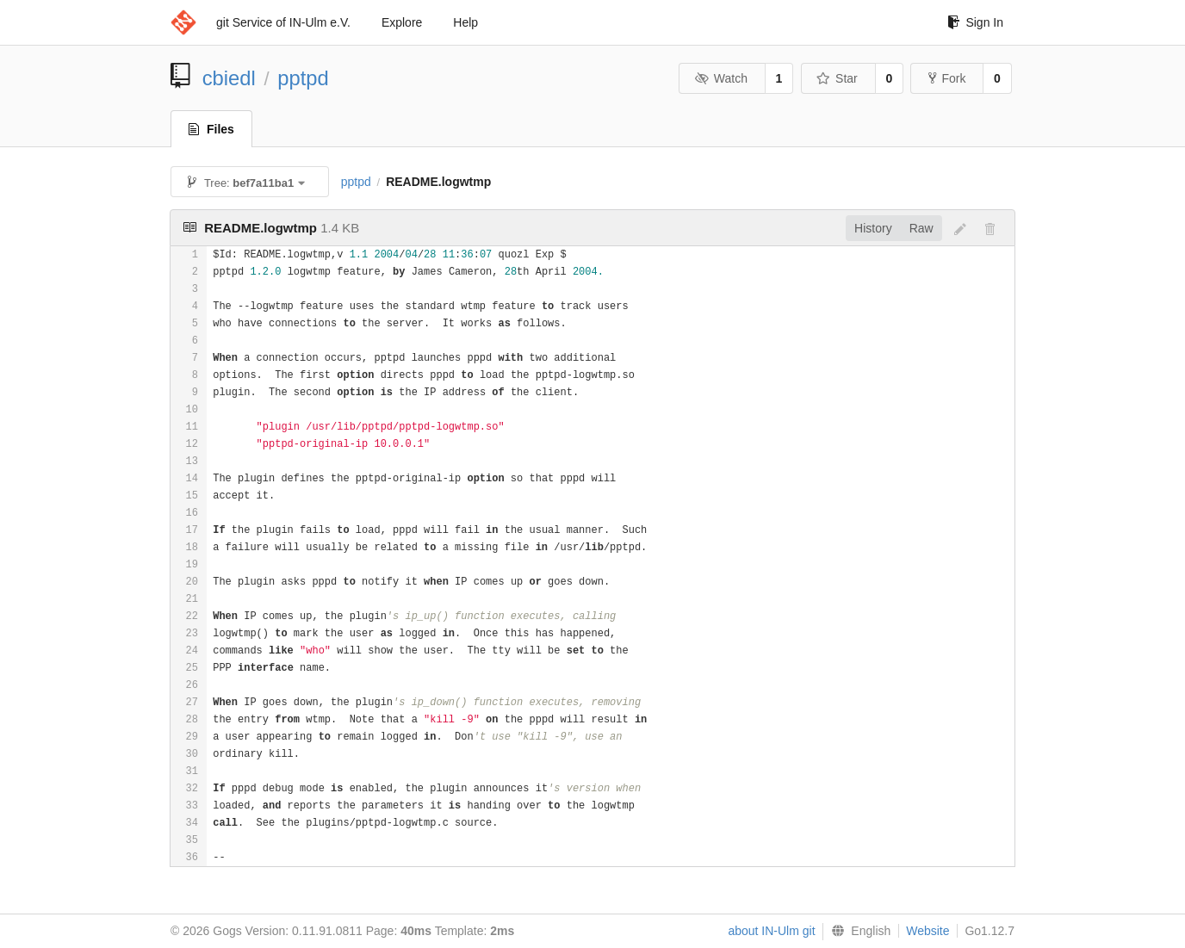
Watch (721, 78)
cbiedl (229, 78)
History (873, 228)
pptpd (303, 78)
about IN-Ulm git (771, 931)
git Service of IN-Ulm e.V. (283, 22)
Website (927, 931)
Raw (921, 228)
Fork (946, 78)
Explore (402, 22)
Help (465, 22)
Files (211, 129)
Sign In (975, 22)
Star (837, 78)
